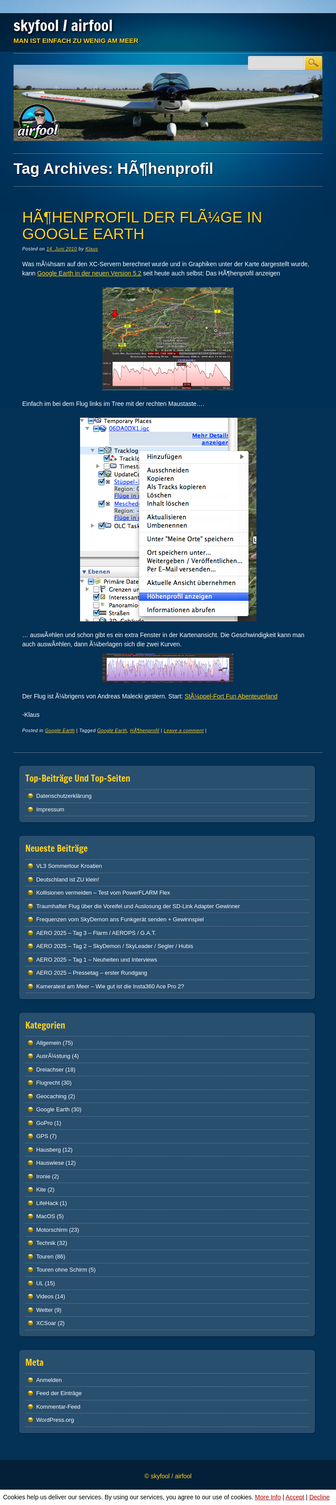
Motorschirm (52, 1230)
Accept (295, 1497)
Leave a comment (183, 730)
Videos (45, 1296)
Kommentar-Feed (58, 1406)
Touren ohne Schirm (61, 1269)
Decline (319, 1497)
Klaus (91, 248)
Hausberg (48, 1149)
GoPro (44, 1123)
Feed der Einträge (59, 1393)
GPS (42, 1136)
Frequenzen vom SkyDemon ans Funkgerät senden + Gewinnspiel (120, 919)
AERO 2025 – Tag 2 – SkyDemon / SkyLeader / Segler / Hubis (114, 946)
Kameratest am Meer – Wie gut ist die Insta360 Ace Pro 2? (110, 986)
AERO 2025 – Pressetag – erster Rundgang (91, 972)
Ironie (43, 1176)
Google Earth (60, 730)
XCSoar (46, 1323)
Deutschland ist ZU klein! (67, 879)
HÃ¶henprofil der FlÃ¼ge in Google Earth (142, 225)
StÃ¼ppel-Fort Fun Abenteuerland (231, 696)
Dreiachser (50, 1069)
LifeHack (47, 1203)
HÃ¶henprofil (144, 730)
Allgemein (48, 1043)
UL (39, 1283)
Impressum (50, 809)
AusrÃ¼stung (53, 1056)
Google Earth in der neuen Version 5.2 (89, 273)
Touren (45, 1256)
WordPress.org (55, 1420)
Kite (41, 1189)
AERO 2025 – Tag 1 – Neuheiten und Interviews (97, 959)
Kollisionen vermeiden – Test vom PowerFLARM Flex (103, 892)
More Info (268, 1497)
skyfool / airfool (63, 25)
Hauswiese (50, 1163)
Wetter (44, 1310)
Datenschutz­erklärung (63, 796)
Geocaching (51, 1096)
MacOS (45, 1216)
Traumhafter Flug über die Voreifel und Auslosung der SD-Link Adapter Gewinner (138, 906)
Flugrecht (48, 1082)
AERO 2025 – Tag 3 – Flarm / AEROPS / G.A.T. (96, 933)
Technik (46, 1243)
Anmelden (49, 1380)
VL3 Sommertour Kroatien (69, 866)
